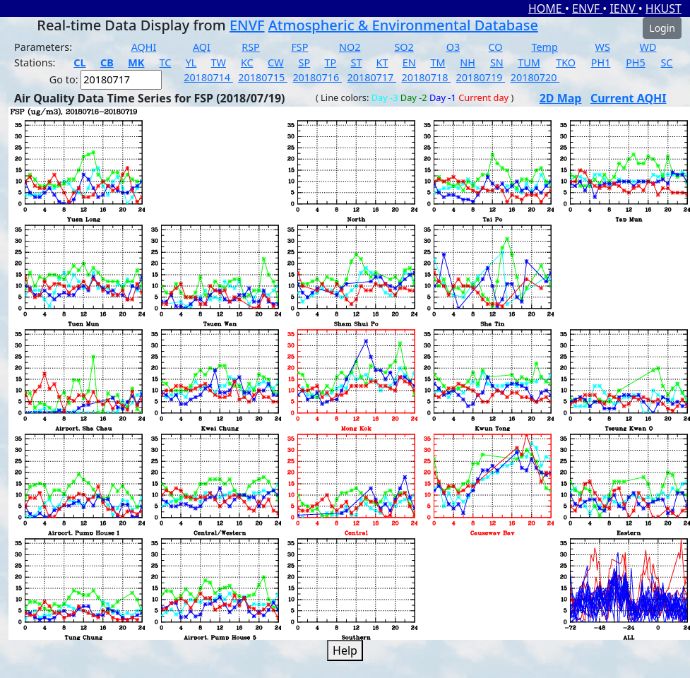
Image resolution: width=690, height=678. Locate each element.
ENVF (587, 8)
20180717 (371, 77)
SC (666, 62)
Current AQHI (628, 98)
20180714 (208, 77)
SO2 (403, 47)
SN (497, 62)
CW (275, 62)
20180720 (535, 77)
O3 (453, 47)
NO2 (349, 47)
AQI (201, 47)
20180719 (481, 77)
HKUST (664, 8)
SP (305, 62)
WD (648, 47)
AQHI (144, 47)
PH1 (601, 62)
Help (345, 650)
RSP (251, 47)
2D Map (561, 98)
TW (218, 62)
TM (437, 62)
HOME (546, 8)
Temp (544, 47)
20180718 (426, 77)
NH (467, 62)
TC (166, 62)
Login (662, 28)
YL (191, 62)
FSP (299, 47)
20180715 (262, 77)
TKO (566, 62)
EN (409, 62)
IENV (623, 8)
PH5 (636, 62)
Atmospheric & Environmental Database (403, 25)
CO (496, 47)
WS (602, 47)
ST (356, 62)
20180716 (317, 77)
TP (330, 62)
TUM (529, 62)
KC (247, 62)
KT (382, 62)
